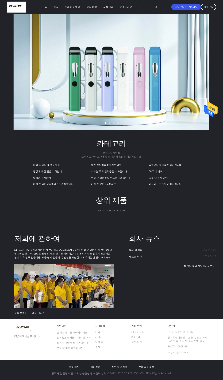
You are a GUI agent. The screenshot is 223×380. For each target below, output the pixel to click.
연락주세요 (126, 7)
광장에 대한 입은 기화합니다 (48, 171)
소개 (97, 346)
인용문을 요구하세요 (186, 7)
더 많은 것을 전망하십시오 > (198, 266)
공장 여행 (91, 7)
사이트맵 (95, 367)
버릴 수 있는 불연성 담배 (46, 165)
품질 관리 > (38, 313)
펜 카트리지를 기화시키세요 (106, 165)
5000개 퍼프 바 (157, 171)
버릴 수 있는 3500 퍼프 (103, 183)
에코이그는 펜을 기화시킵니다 (165, 183)
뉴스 (140, 7)
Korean (208, 7)
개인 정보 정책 (120, 367)
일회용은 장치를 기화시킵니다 (165, 165)
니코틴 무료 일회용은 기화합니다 (109, 171)
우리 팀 (99, 342)
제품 (56, 7)
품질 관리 (108, 7)
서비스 (98, 337)
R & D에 (135, 337)
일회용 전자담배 (42, 177)
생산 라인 (136, 342)
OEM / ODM (137, 332)
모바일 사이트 (146, 367)
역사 (97, 332)
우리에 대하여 (72, 7)
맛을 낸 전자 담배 (158, 177)
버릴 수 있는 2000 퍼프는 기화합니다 (53, 183)
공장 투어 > (20, 313)
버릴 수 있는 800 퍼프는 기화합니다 (110, 177)
